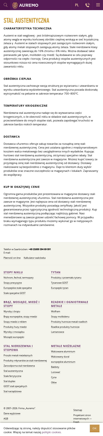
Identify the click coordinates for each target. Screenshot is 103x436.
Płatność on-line (12, 257)
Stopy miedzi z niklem (15, 321)
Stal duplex (9, 381)
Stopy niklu (13, 272)
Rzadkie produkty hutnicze (65, 326)
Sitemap (77, 410)
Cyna (53, 377)
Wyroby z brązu (12, 311)
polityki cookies (51, 432)
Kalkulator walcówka (35, 257)
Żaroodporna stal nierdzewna (19, 365)
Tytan (56, 272)
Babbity (55, 367)
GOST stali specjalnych (15, 386)
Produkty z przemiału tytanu (66, 277)
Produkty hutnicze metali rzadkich (69, 321)
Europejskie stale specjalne (18, 287)
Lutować (55, 372)
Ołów (54, 382)
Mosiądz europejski (14, 337)
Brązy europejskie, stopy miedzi (20, 316)
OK (94, 428)
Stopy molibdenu (60, 316)
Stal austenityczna (13, 370)
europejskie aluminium (63, 361)
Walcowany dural (60, 356)
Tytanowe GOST (59, 282)
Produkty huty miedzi (15, 326)
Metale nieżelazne (66, 346)
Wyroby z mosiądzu (14, 331)
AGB (6, 418)
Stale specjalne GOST (15, 293)
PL (77, 5)
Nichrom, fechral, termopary (19, 277)
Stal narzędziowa (12, 391)
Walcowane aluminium (63, 351)
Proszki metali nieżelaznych (18, 355)
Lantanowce (57, 331)
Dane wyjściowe (12, 413)
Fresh (76, 422)
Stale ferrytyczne (12, 376)
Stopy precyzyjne (13, 282)
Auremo (25, 5)
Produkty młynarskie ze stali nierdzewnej (25, 360)
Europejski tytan (59, 287)
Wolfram (55, 311)
